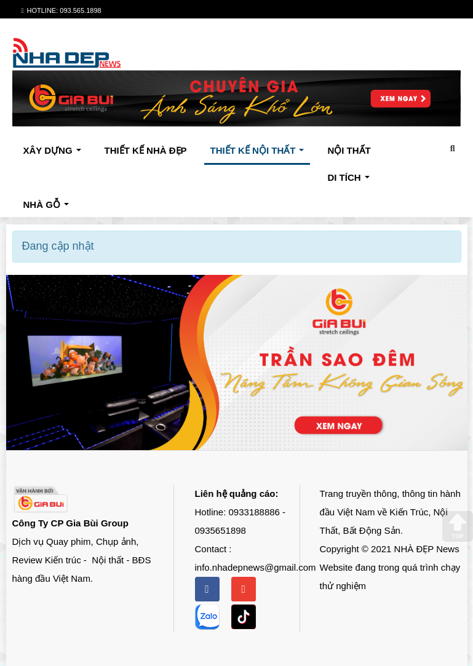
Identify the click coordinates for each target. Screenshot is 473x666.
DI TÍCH (351, 180)
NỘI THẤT (348, 150)
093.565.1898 (80, 10)
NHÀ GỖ (48, 207)
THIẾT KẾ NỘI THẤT (259, 153)
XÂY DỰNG (55, 153)
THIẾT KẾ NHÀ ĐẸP (146, 150)
